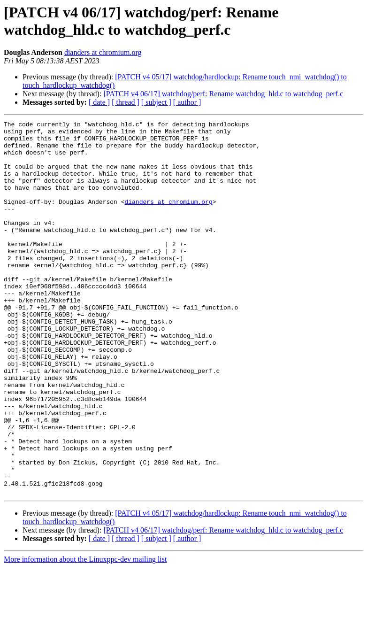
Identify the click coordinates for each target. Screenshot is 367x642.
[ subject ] (156, 102)
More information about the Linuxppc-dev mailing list (85, 634)
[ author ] (187, 102)
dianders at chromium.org (103, 52)
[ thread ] (125, 102)
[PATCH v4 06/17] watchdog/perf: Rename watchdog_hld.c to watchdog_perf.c (223, 94)
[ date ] (99, 102)
